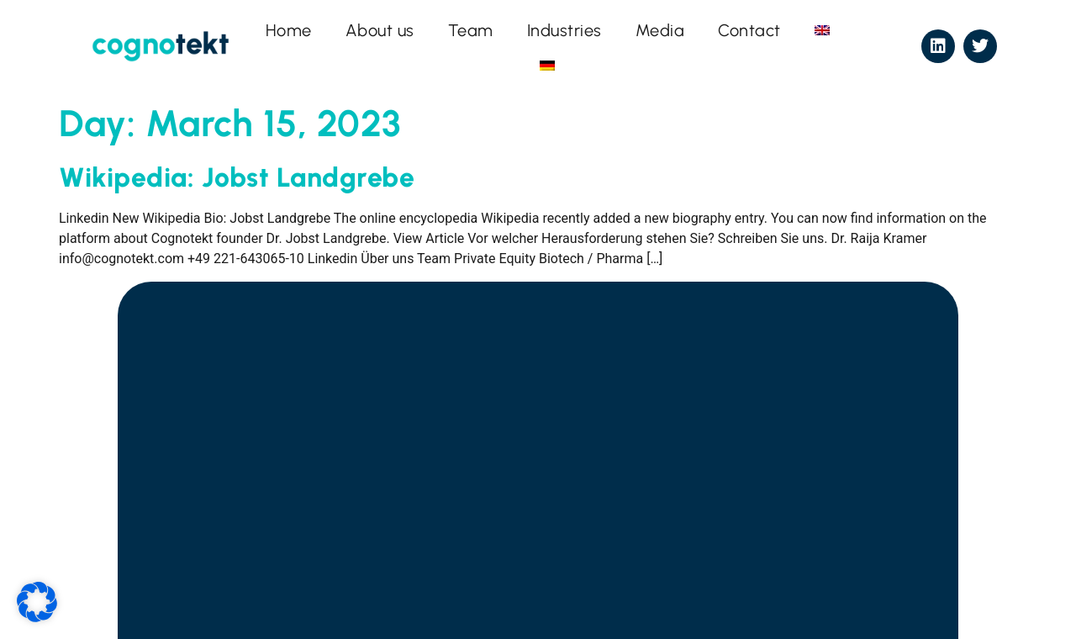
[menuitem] (822, 30)
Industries (564, 30)
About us (379, 30)
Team (470, 30)
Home (289, 30)
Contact (749, 30)
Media (660, 30)
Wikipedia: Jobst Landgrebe (236, 177)
